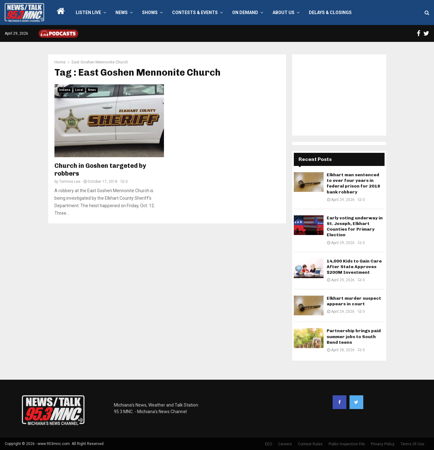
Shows (150, 12)
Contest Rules (310, 444)
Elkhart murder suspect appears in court (354, 301)
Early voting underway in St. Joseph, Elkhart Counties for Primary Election (355, 226)
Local (79, 90)
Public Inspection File (347, 444)
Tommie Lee (69, 181)
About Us (283, 12)
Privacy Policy (383, 444)
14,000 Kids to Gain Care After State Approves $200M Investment (354, 266)
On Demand (245, 12)
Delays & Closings (330, 12)
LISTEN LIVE (88, 12)
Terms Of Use (412, 444)
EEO (268, 444)
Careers (285, 444)
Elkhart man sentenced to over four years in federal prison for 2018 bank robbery (353, 183)
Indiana (64, 90)
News (121, 12)
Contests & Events (195, 12)
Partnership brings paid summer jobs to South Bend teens (354, 336)
